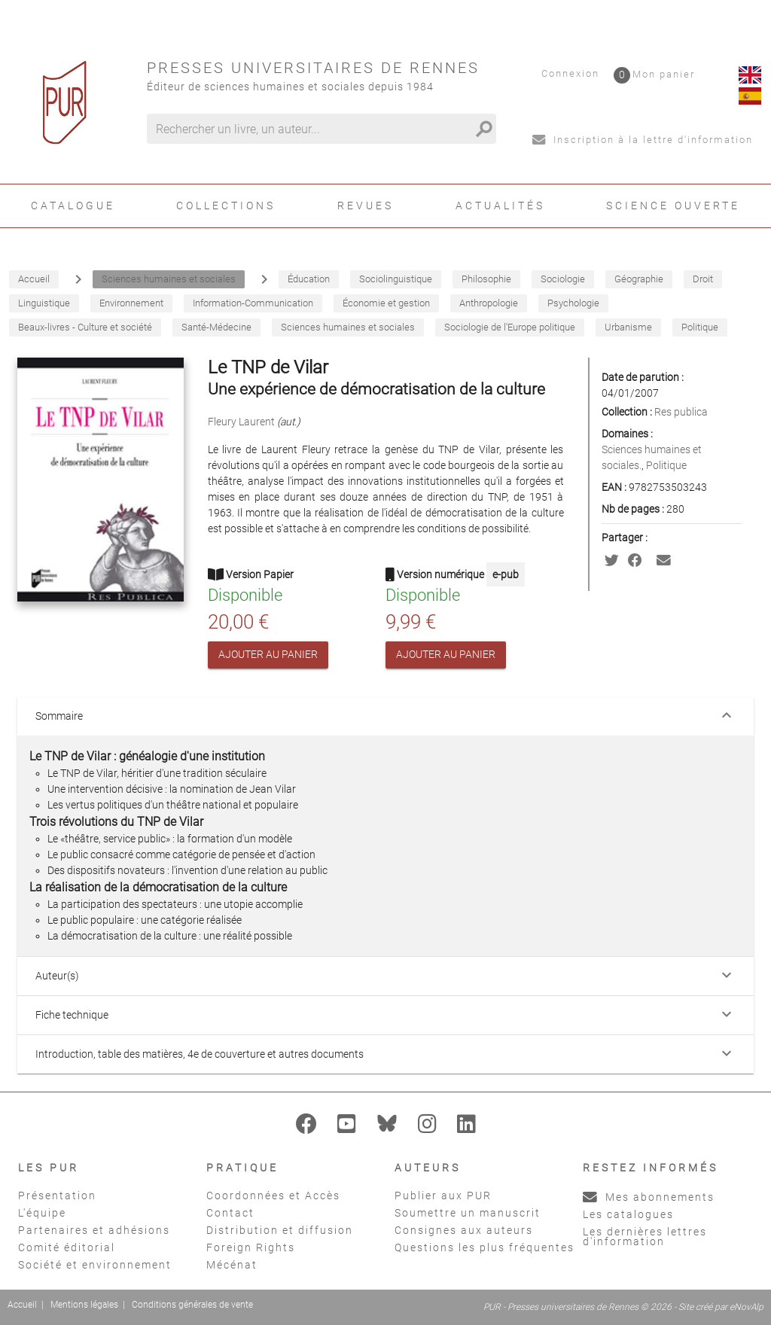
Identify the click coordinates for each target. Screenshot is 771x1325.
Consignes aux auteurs (464, 1230)
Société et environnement (95, 1265)
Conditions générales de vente (192, 1304)
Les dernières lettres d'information (645, 1236)
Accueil (22, 1304)
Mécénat (232, 1265)
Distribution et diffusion (279, 1230)
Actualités (500, 206)
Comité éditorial (66, 1247)
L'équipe (42, 1213)
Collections (226, 206)
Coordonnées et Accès (273, 1195)
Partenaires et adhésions (94, 1230)
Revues (365, 206)
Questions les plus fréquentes (484, 1247)
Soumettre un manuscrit (468, 1213)
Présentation (57, 1195)
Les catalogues (628, 1214)
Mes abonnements (649, 1197)
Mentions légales (84, 1304)
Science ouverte (673, 206)
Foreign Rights (250, 1247)
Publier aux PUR (443, 1195)
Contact (230, 1213)
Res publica (681, 412)
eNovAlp (746, 1307)
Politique (666, 465)
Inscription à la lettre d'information (642, 139)
